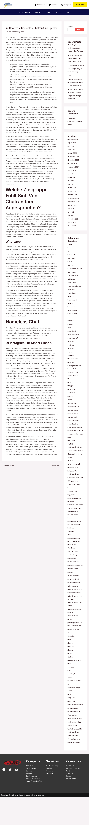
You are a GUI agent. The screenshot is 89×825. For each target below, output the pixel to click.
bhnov (69, 395)
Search (70, 26)
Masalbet (70, 556)
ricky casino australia (75, 705)
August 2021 (72, 232)
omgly (39, 144)
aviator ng (71, 361)
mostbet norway (73, 586)
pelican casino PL (73, 654)
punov (69, 678)
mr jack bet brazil (73, 604)
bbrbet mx (71, 375)
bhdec (69, 391)
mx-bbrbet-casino (74, 607)
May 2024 (71, 190)
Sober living (71, 726)
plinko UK (71, 671)
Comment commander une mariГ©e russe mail (75, 443)
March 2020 (71, 235)
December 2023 (73, 207)
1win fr (69, 271)
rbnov (69, 695)
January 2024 (72, 204)
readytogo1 (71, 698)
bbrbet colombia (73, 371)
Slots (69, 719)
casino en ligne (72, 415)
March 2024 (72, 197)
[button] (80, 4)
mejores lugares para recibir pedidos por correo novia (75, 566)
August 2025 (72, 152)
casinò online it (72, 429)
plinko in (70, 668)
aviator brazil (72, 343)
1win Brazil (71, 268)
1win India (71, 274)
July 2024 (71, 183)
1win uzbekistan (73, 288)
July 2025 (71, 155)
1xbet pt (70, 316)
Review (70, 702)
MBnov (70, 559)
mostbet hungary (73, 579)
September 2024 (73, 176)
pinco (69, 664)
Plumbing (48, 12)
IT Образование (73, 502)
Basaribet (70, 368)
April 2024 (71, 193)
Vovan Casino (72, 753)
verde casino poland (74, 750)
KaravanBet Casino (74, 506)
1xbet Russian (72, 323)
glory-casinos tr (73, 486)
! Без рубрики (72, 250)
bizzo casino (72, 402)
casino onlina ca (73, 422)
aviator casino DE (73, 347)
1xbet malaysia (72, 312)
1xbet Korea (71, 305)
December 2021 (73, 228)
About (58, 12)
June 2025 (71, 159)
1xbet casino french (74, 298)
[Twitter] (52, 5)
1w (68, 261)
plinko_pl (70, 675)
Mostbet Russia (73, 593)
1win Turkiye (72, 284)
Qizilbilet (70, 682)
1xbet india (71, 302)
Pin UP (70, 657)
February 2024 (72, 200)
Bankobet (71, 364)
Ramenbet (71, 692)
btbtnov (70, 408)
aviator (70, 340)
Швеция (70, 774)
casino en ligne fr (73, 419)
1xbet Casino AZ (73, 295)
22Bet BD (70, 333)
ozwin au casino (73, 640)
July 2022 (71, 221)
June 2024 (71, 187)
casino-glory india (73, 433)
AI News (70, 336)
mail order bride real (74, 546)
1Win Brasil (71, 264)
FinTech (70, 479)
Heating (37, 12)
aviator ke (71, 354)
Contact (68, 12)
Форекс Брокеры (74, 767)
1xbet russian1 (72, 326)
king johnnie (71, 516)
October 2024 (72, 173)
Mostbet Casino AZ (74, 576)
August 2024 (72, 180)
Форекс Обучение (74, 770)
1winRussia (71, 291)
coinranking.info (73, 436)
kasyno (70, 509)
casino (69, 412)
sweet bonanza (73, 736)
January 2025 (72, 162)
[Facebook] (39, 5)
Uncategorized (12, 32)
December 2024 (73, 166)
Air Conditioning (24, 12)
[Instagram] (65, 5)
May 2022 (71, 225)
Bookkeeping (72, 405)
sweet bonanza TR (74, 739)
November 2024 (73, 169)
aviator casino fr (73, 350)
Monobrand (71, 573)
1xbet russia (71, 319)
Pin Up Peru (72, 661)
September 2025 (73, 148)
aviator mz (71, 357)
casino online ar (73, 426)
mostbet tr (71, 597)
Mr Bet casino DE (73, 600)
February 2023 (72, 214)
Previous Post (8, 466)
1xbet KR (70, 309)
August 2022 (72, 218)
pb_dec (70, 644)
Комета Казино (73, 763)
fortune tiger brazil (74, 482)
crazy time (71, 456)
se (68, 709)
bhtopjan (70, 398)
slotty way (71, 722)
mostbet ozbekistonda (75, 590)
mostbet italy (72, 583)
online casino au (73, 611)
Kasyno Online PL (74, 513)
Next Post (56, 466)
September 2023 (73, 211)
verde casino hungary (75, 746)
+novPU (70, 254)
